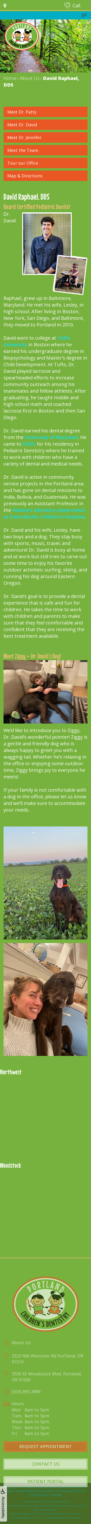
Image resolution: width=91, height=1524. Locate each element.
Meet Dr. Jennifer (24, 137)
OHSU (29, 444)
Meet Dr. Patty (22, 112)
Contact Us (45, 1474)
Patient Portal (45, 1492)
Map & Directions (24, 176)
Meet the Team (22, 150)
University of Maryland (51, 437)
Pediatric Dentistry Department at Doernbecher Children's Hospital (44, 513)
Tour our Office (22, 163)
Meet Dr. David (22, 124)
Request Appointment (45, 1457)
